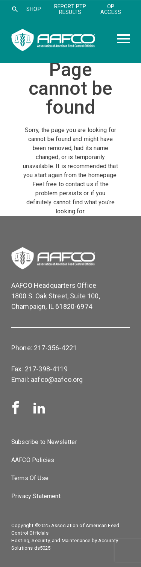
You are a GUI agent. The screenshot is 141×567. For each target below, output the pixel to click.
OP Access (110, 9)
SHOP (33, 9)
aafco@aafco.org (57, 379)
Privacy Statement (36, 496)
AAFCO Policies (32, 460)
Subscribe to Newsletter (44, 441)
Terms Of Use (30, 478)
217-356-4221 (55, 348)
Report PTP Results (70, 9)
